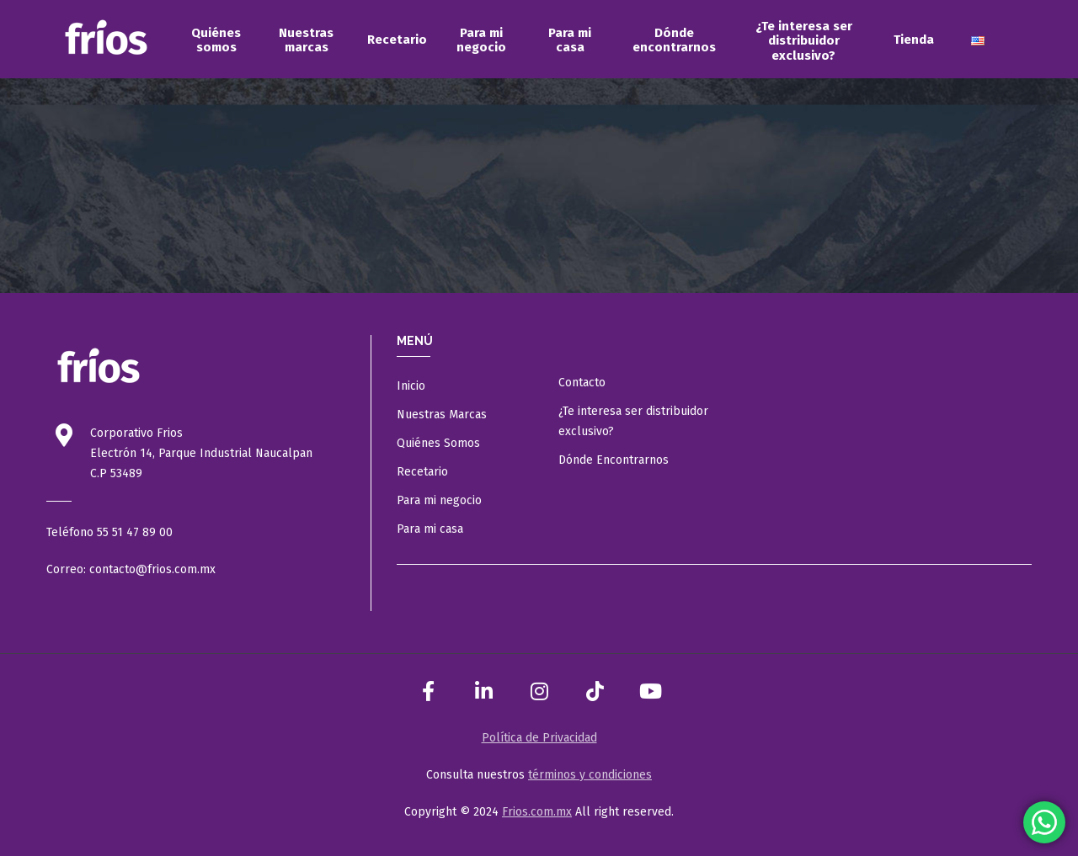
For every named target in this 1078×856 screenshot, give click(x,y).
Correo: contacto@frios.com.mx (131, 569)
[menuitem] (216, 40)
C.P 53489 (116, 473)
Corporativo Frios (136, 433)
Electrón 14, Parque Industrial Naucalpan (201, 453)
